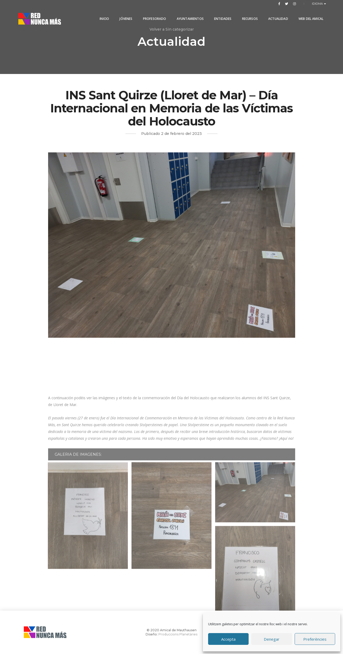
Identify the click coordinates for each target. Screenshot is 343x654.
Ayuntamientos (188, 16)
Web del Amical (309, 16)
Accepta (228, 639)
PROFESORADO (153, 16)
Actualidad (277, 16)
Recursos (248, 16)
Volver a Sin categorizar (172, 29)
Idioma (318, 3)
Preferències (315, 639)
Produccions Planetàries (177, 634)
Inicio (103, 16)
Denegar (271, 639)
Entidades (221, 16)
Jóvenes (124, 16)
